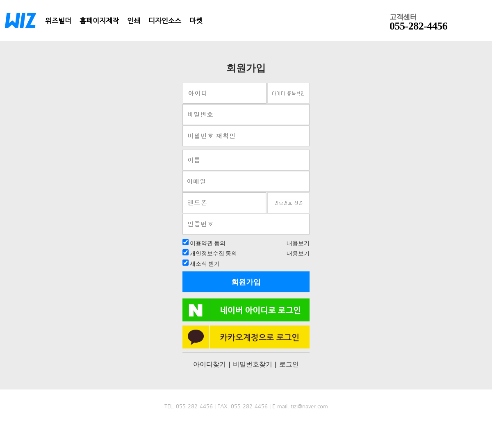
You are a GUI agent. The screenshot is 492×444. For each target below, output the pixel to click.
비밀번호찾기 (252, 364)
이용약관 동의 (207, 242)
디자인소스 (164, 20)
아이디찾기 (209, 364)
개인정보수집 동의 (213, 253)
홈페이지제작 (99, 20)
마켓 (196, 20)
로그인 (289, 364)
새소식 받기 (204, 263)
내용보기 (298, 242)
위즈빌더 (58, 20)
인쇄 (133, 20)
